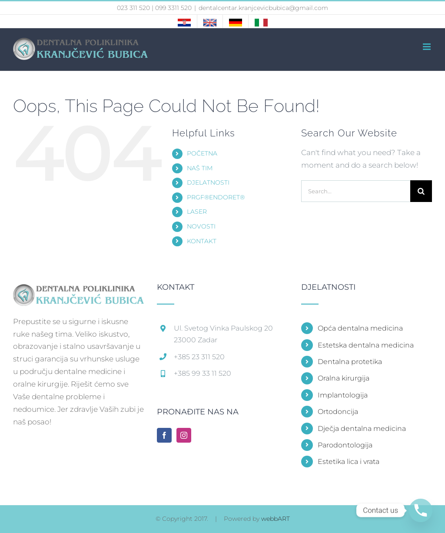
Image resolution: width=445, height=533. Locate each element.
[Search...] (355, 191)
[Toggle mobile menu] (427, 46)
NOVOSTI (201, 226)
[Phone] (420, 510)
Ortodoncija (338, 411)
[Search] (421, 191)
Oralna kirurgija (343, 378)
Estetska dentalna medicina (366, 345)
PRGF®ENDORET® (216, 197)
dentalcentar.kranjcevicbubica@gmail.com (263, 8)
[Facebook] (164, 435)
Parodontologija (345, 445)
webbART (275, 519)
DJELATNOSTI (208, 182)
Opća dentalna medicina (360, 328)
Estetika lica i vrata (348, 461)
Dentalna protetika (350, 362)
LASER (197, 211)
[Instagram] (183, 435)
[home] (78, 289)
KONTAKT (201, 241)
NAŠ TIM (200, 168)
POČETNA (202, 153)
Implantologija (343, 395)
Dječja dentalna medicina (362, 428)
